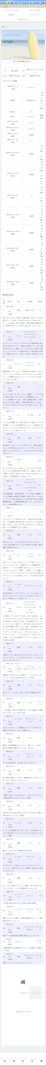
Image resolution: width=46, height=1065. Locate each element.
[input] (23, 512)
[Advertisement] (23, 1029)
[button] (41, 512)
